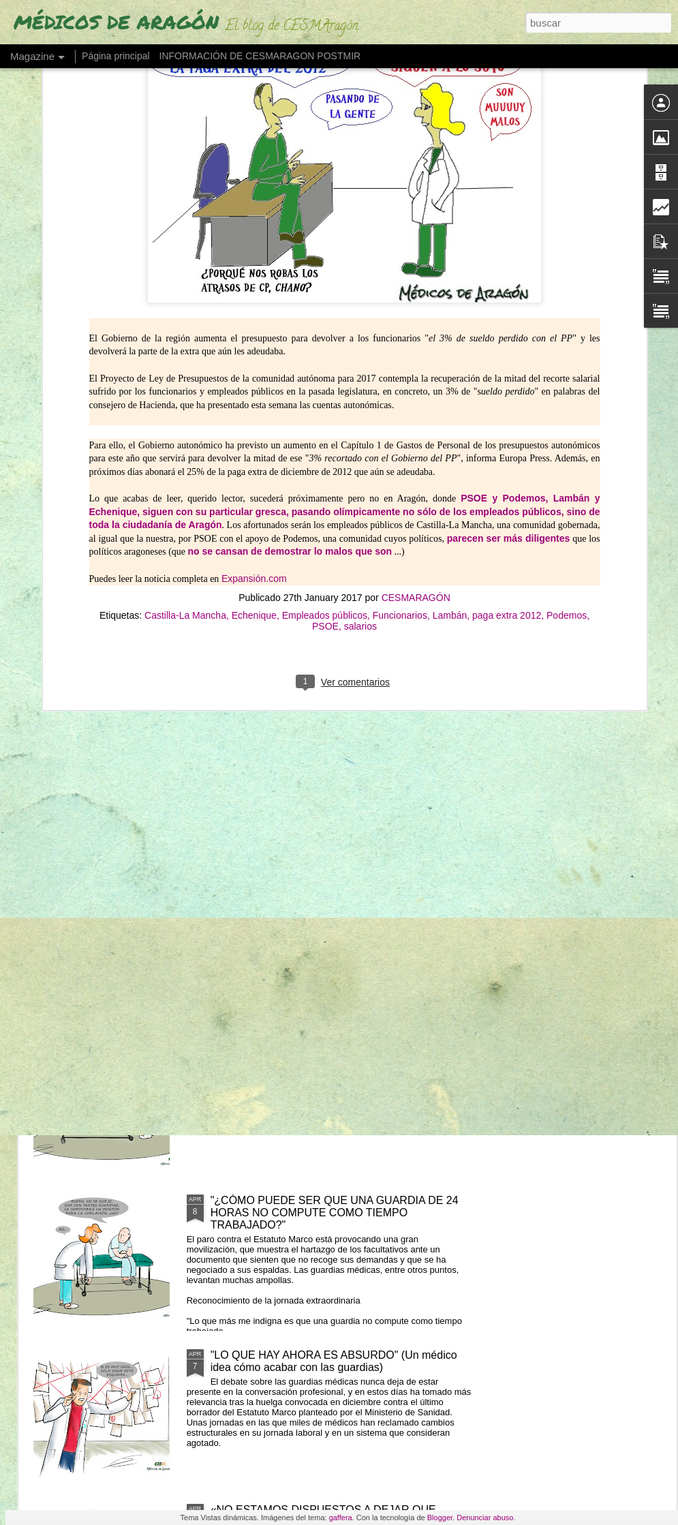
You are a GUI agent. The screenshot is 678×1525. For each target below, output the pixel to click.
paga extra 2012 (506, 410)
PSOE (325, 421)
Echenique (254, 410)
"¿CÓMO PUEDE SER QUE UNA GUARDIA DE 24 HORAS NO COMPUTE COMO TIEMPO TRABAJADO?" (335, 1213)
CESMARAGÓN (416, 393)
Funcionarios (400, 410)
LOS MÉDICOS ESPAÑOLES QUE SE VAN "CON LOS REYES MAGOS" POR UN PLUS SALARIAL (332, 742)
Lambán (450, 410)
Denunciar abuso (485, 1517)
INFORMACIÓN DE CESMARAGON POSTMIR (260, 55)
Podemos (566, 410)
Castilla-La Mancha (185, 410)
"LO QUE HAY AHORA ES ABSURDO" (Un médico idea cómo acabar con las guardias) (334, 1361)
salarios (360, 421)
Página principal (116, 55)
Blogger (439, 1517)
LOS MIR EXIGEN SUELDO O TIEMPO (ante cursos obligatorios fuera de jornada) (339, 897)
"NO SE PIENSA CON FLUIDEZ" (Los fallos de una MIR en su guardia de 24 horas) (335, 1052)
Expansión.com (254, 373)
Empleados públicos (324, 410)
